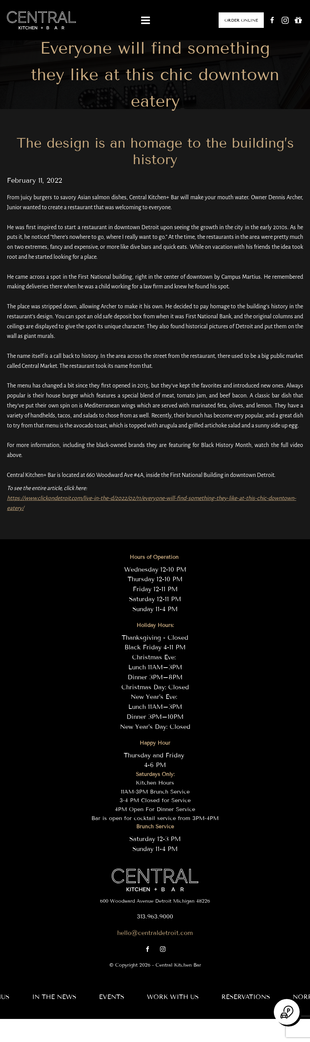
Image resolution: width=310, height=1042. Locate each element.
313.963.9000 (155, 916)
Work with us (173, 997)
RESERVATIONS (245, 997)
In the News (54, 997)
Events (111, 997)
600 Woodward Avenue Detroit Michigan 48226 (155, 901)
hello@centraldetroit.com (155, 933)
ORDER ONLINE (241, 20)
